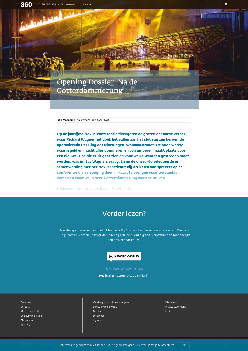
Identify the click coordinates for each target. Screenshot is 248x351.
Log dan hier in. (139, 276)
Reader (87, 4)
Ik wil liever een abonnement (124, 269)
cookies (91, 345)
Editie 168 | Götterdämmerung (57, 4)
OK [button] (184, 345)
